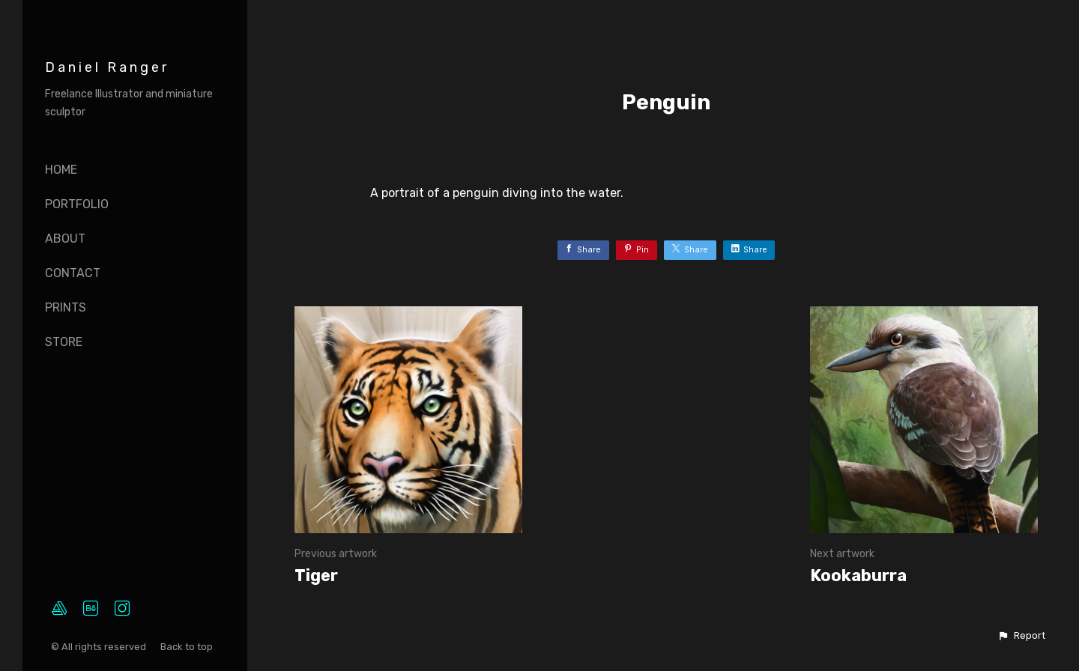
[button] (1021, 636)
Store (63, 342)
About (65, 238)
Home (61, 170)
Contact (72, 273)
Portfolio (77, 204)
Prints (65, 307)
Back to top (187, 646)
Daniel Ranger (107, 67)
